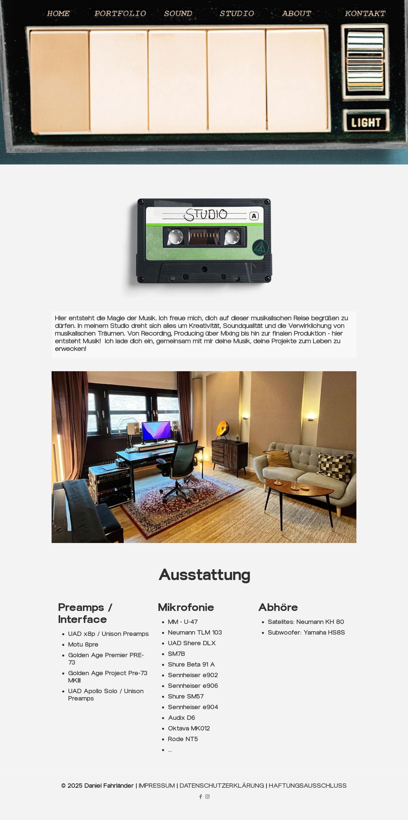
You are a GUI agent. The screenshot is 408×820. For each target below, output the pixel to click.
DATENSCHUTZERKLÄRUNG (222, 785)
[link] (204, 457)
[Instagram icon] (207, 797)
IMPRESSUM (157, 785)
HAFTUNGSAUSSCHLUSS (308, 785)
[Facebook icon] (200, 797)
